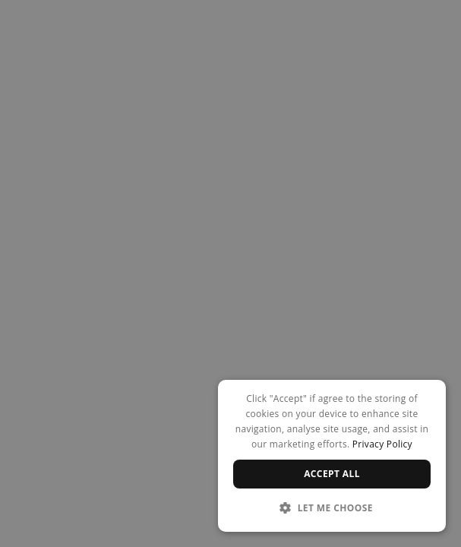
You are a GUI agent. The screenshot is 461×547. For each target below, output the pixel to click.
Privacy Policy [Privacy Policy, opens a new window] (382, 444)
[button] (332, 507)
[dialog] (332, 456)
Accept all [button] (332, 473)
